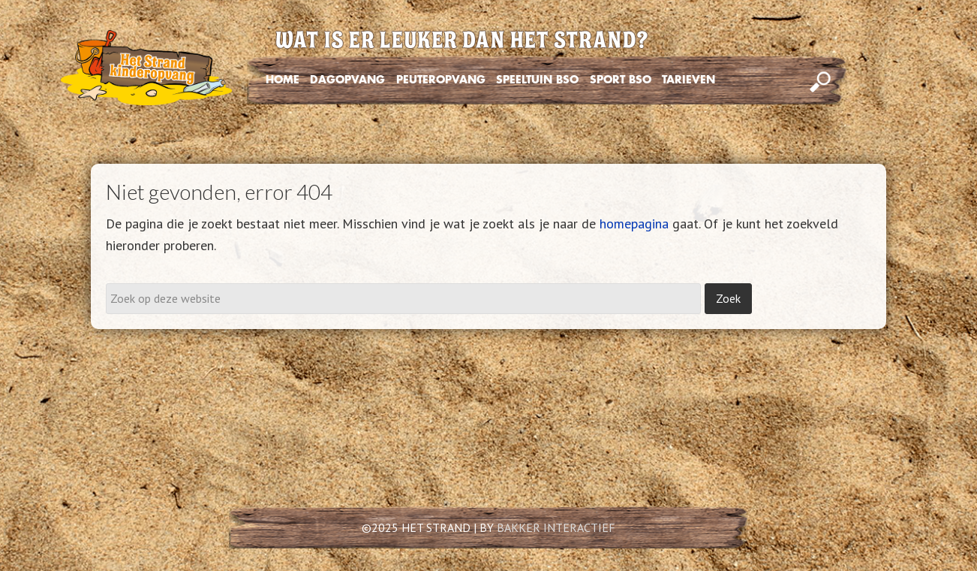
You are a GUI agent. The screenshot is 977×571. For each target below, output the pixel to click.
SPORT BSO (620, 79)
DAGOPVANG (347, 79)
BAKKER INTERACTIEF (556, 527)
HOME (282, 79)
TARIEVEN (688, 79)
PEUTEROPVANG (440, 79)
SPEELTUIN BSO (537, 79)
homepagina (634, 223)
